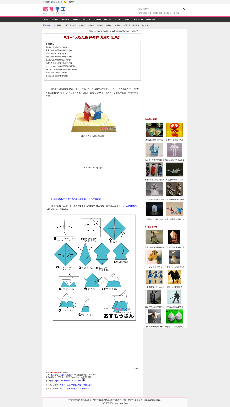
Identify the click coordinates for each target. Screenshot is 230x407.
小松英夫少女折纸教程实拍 (56, 47)
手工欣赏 (86, 19)
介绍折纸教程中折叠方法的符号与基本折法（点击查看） (76, 199)
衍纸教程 (97, 19)
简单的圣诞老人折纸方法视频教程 (59, 63)
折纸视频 (57, 25)
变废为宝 (107, 19)
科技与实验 (138, 19)
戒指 (160, 13)
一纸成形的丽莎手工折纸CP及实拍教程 (160, 287)
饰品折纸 (109, 25)
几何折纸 (73, 25)
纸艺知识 (55, 19)
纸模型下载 (150, 19)
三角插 (65, 25)
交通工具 (127, 25)
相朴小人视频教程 (127, 206)
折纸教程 (65, 19)
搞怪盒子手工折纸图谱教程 (155, 160)
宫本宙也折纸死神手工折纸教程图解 (159, 247)
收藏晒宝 (70, 2)
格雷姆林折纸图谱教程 (154, 140)
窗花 (145, 13)
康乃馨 (155, 13)
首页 (90, 31)
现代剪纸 (76, 19)
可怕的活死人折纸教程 (154, 219)
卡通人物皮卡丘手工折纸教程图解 (59, 50)
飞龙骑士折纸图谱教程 (174, 180)
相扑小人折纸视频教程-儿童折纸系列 (74, 389)
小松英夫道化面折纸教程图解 (57, 76)
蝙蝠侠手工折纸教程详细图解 (156, 307)
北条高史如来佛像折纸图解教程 (177, 247)
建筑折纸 (135, 25)
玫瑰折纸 (175, 13)
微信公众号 (58, 2)
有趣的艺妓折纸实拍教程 (154, 180)
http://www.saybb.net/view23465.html (68, 381)
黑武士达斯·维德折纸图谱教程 (176, 200)
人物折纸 (100, 25)
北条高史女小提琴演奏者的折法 (177, 267)
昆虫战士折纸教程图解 (154, 327)
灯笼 (149, 13)
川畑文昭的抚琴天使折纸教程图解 (59, 57)
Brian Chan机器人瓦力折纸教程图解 (158, 267)
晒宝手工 (113, 403)
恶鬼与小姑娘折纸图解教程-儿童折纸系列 (76, 385)
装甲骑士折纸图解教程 (174, 307)
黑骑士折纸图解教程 (174, 287)
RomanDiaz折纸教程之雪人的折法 (158, 200)
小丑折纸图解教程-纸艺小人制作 (58, 60)
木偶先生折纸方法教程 (174, 140)
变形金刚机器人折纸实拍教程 (57, 54)
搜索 (184, 9)
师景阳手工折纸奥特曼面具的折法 (178, 327)
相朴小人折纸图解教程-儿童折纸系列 (125, 31)
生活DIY (118, 19)
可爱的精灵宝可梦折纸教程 (56, 73)
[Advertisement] (102, 11)
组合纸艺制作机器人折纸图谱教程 (178, 160)
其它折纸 (144, 25)
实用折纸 (118, 25)
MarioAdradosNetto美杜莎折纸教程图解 (61, 66)
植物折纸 (82, 25)
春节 (140, 13)
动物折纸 (91, 25)
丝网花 (127, 19)
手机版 (47, 2)
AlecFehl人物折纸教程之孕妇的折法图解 (61, 69)
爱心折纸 (167, 13)
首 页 (46, 19)
